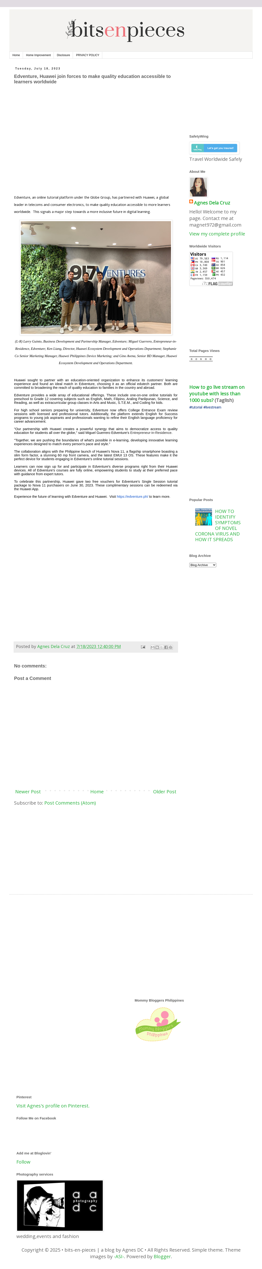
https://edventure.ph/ (132, 496)
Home (16, 55)
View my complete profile (217, 234)
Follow (23, 1162)
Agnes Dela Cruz (212, 203)
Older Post (164, 791)
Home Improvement (38, 55)
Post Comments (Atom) (70, 803)
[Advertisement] (44, 142)
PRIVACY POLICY (87, 55)
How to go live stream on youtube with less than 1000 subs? (217, 393)
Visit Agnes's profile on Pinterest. (53, 1106)
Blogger (162, 1256)
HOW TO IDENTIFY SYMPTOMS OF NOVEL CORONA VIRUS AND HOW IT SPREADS (218, 525)
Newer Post (28, 791)
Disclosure (63, 55)
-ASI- (119, 1256)
